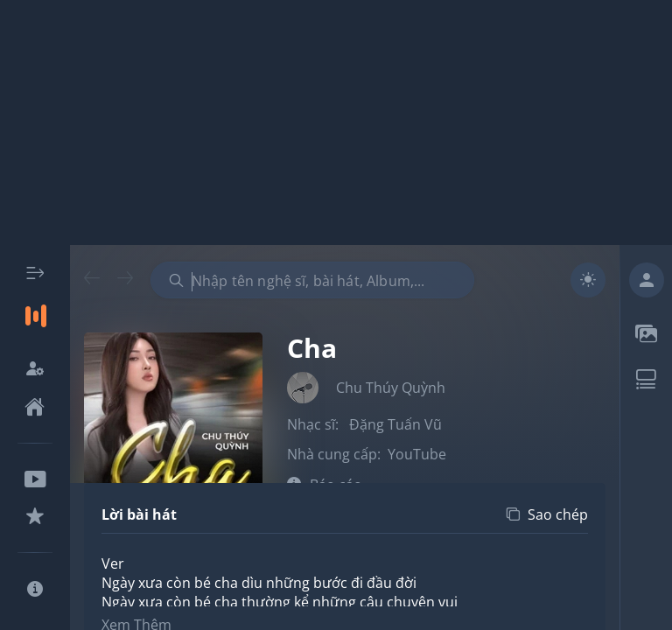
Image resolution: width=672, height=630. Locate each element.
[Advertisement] (336, 122)
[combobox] (312, 280)
